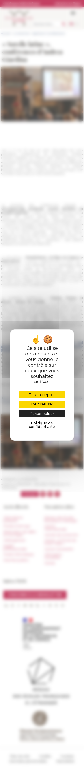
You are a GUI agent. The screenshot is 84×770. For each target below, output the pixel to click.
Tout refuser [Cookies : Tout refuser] (41, 404)
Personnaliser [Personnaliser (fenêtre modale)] (42, 414)
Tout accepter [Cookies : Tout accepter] (42, 395)
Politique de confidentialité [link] (42, 425)
